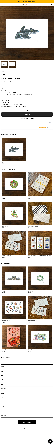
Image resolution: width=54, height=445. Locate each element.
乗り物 (2, 366)
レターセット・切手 (5, 415)
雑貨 (2, 384)
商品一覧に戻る (27, 422)
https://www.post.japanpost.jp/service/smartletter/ (14, 106)
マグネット (3, 410)
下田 (2, 397)
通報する (51, 122)
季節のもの (3, 388)
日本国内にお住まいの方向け (27, 118)
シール (2, 406)
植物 (2, 380)
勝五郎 (2, 393)
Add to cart (27, 114)
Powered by (27, 431)
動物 (2, 375)
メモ (2, 402)
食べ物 (2, 362)
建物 (2, 371)
